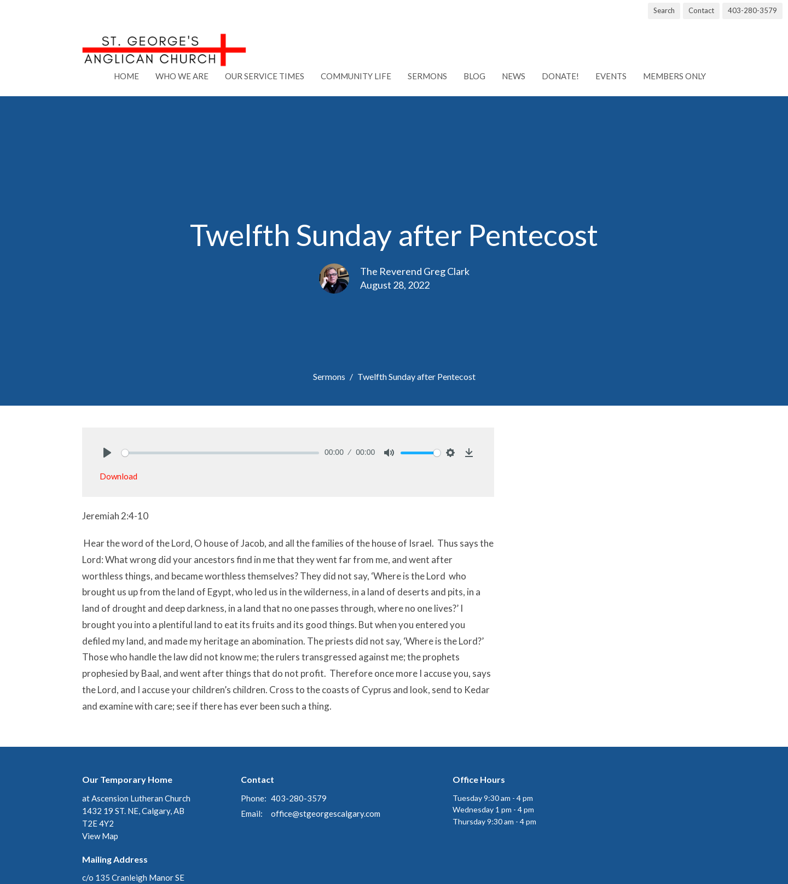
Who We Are (181, 76)
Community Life (356, 76)
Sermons (427, 76)
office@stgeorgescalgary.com (325, 813)
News (513, 76)
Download (118, 476)
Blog (474, 76)
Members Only (674, 76)
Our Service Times (264, 76)
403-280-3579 (752, 10)
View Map (100, 836)
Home (126, 76)
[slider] (220, 453)
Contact (701, 10)
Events (611, 76)
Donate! (560, 76)
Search (664, 10)
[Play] (107, 452)
